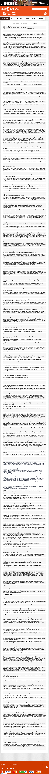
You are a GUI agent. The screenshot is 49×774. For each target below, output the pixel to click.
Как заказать (3, 764)
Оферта (11, 765)
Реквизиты (3, 765)
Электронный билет (14, 764)
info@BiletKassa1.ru (44, 764)
